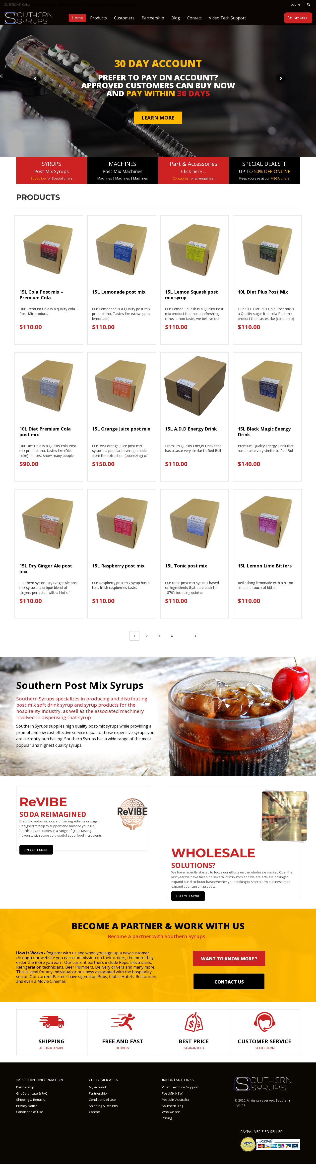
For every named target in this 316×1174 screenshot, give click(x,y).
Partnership (25, 1087)
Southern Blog (172, 1106)
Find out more (188, 896)
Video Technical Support (180, 1087)
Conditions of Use (29, 1112)
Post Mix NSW (172, 1093)
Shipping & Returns (30, 1099)
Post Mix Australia (175, 1099)
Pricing (167, 1118)
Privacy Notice (26, 1106)
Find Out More (36, 850)
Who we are (171, 1112)
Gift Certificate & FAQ (32, 1093)
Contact (94, 1112)
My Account (97, 1087)
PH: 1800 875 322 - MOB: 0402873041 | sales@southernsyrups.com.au (84, 4)
